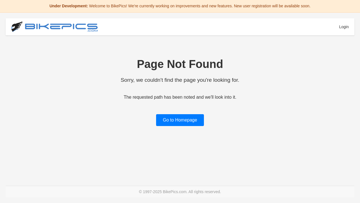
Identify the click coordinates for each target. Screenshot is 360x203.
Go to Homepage (180, 120)
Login (344, 27)
